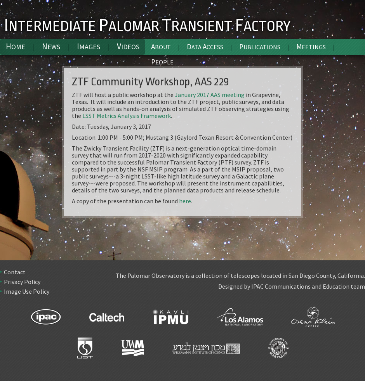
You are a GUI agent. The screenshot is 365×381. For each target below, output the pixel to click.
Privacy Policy (22, 282)
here (185, 201)
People (162, 61)
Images (88, 46)
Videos (128, 46)
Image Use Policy (26, 291)
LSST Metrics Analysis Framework (126, 115)
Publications (259, 46)
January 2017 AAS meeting (210, 95)
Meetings (311, 46)
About (161, 46)
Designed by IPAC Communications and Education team (291, 286)
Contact (15, 272)
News (51, 46)
